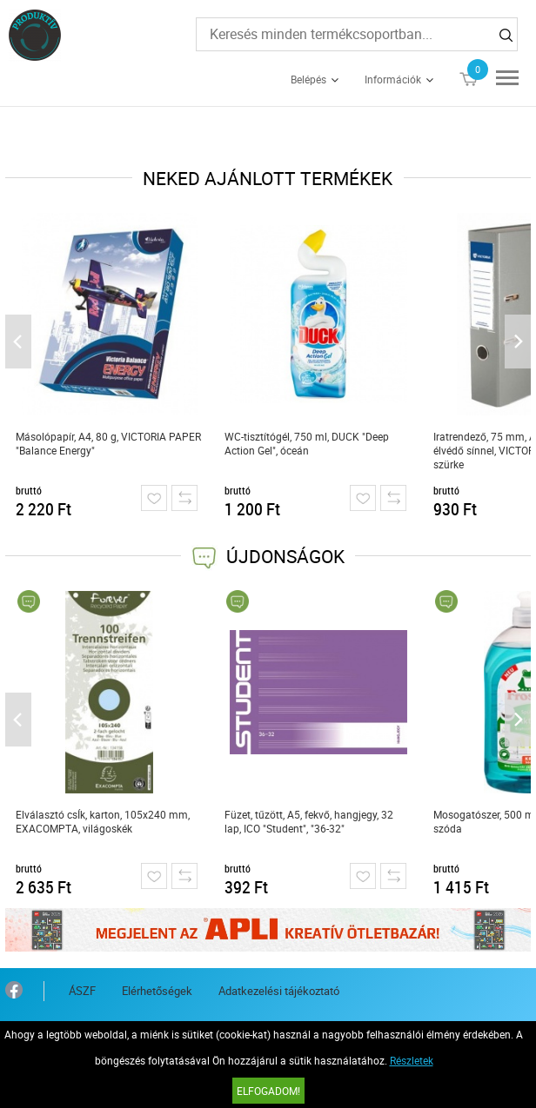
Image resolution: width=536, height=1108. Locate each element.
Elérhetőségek (157, 991)
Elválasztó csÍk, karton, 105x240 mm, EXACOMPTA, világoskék (103, 821)
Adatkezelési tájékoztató (278, 991)
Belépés (308, 79)
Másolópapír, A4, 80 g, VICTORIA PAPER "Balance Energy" (108, 443)
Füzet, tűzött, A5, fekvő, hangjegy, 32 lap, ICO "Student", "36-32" (308, 821)
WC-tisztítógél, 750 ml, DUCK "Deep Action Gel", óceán (306, 443)
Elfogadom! (268, 1091)
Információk (393, 79)
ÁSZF (82, 991)
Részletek (411, 1060)
